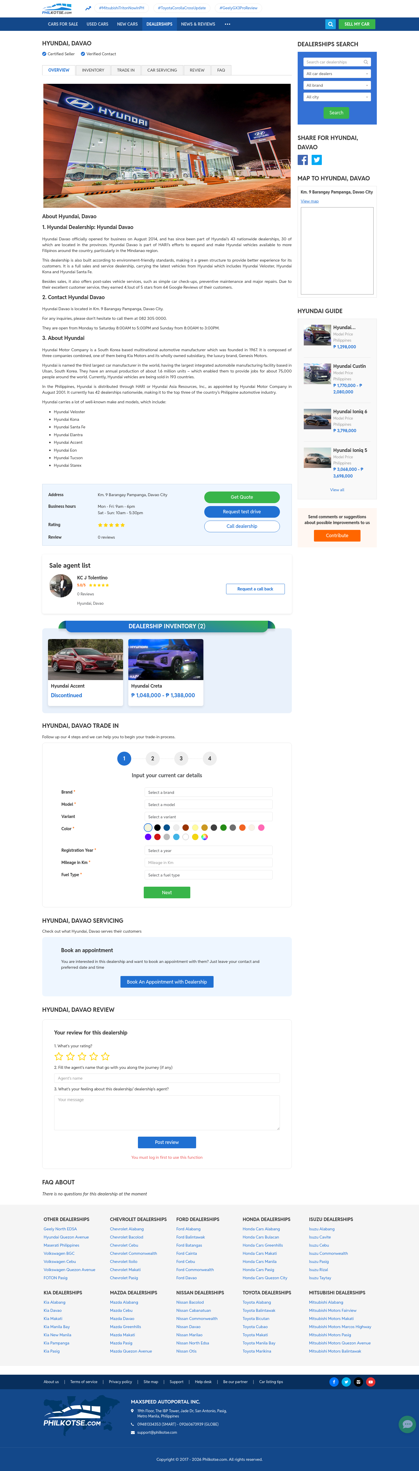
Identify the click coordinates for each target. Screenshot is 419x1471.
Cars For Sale (63, 24)
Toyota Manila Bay (259, 1343)
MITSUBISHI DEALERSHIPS (337, 1293)
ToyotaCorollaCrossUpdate (183, 8)
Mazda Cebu (121, 1310)
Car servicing (162, 70)
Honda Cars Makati (260, 1253)
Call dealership (242, 526)
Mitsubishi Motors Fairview (332, 1310)
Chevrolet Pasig (124, 1277)
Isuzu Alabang (322, 1229)
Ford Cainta (186, 1253)
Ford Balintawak (190, 1237)
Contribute (337, 536)
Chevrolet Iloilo (123, 1261)
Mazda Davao (122, 1318)
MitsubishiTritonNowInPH (123, 8)
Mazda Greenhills (125, 1326)
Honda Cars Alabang (261, 1229)
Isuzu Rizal (318, 1269)
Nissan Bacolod (190, 1302)
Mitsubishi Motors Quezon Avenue (340, 1343)
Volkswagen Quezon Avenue (69, 1269)
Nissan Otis (186, 1351)
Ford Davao (186, 1277)
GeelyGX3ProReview (240, 8)
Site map (150, 1381)
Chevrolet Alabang (127, 1229)
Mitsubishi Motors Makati (331, 1318)
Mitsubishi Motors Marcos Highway (340, 1326)
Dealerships (160, 24)
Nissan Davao (188, 1326)
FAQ (221, 70)
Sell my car (357, 24)
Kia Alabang (54, 1302)
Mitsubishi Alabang (326, 1302)
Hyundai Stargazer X (345, 328)
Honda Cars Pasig (258, 1269)
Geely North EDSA (60, 1229)
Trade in (126, 70)
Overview (58, 70)
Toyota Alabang (257, 1302)
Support (176, 1381)
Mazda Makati (122, 1334)
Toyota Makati (255, 1334)
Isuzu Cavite (320, 1237)
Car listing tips (271, 1381)
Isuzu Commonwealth (328, 1253)
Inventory (93, 70)
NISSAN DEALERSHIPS (200, 1293)
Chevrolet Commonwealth (133, 1253)
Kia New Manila (57, 1334)
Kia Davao (53, 1310)
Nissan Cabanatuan (193, 1310)
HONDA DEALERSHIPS (266, 1219)
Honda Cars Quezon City (265, 1277)
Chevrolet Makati (125, 1269)
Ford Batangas (189, 1245)
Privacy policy (120, 1381)
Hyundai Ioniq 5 (350, 450)
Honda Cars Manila (260, 1261)
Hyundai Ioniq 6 (350, 412)
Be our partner (235, 1381)
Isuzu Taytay (320, 1277)
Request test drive (242, 512)
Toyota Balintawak (259, 1310)
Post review (167, 1142)
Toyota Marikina (257, 1351)
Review (197, 70)
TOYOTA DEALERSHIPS (267, 1293)
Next (167, 893)
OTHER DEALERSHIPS (66, 1219)
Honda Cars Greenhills (263, 1245)
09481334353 (149, 1424)
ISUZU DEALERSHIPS (331, 1219)
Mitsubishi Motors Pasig (330, 1334)
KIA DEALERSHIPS (63, 1293)
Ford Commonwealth (195, 1269)
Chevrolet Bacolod (126, 1237)
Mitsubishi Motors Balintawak (335, 1351)
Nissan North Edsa (192, 1343)
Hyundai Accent (68, 686)
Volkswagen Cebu (60, 1261)
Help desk (203, 1381)
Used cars (98, 24)
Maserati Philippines (61, 1245)
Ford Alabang (188, 1229)
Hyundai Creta (146, 686)
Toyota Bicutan (256, 1318)
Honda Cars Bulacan (261, 1237)
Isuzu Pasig (319, 1261)
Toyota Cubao (255, 1326)
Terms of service (83, 1381)
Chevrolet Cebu (124, 1245)
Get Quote (242, 497)
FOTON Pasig (56, 1277)
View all (337, 489)
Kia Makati (53, 1318)
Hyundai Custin (349, 366)
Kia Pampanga (56, 1343)
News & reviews (198, 24)
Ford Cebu (185, 1261)
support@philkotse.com (157, 1432)
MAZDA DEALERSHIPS (133, 1293)
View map (310, 201)
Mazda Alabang (124, 1302)
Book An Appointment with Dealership (167, 982)
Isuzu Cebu (319, 1245)
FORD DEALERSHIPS (197, 1219)
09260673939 (191, 1424)
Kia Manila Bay (57, 1326)
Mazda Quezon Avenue (131, 1351)
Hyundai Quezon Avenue (66, 1237)
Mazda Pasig (121, 1343)
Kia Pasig (52, 1351)
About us (51, 1381)
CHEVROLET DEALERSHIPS (138, 1219)
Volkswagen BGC (59, 1253)
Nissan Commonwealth (197, 1318)
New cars (127, 24)
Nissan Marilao (189, 1334)
